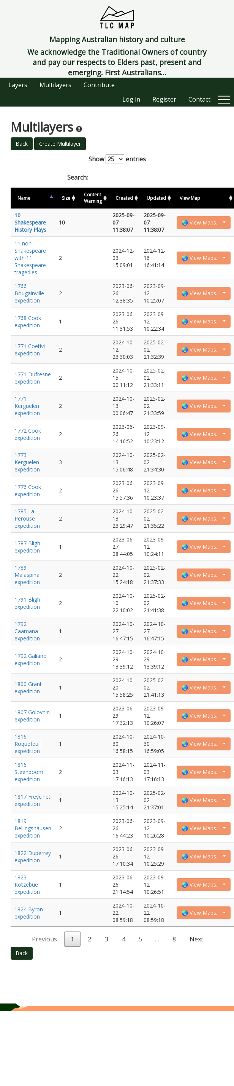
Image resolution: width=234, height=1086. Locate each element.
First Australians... (135, 72)
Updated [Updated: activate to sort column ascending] (156, 198)
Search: (117, 177)
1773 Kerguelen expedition (27, 462)
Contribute (99, 85)
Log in (131, 99)
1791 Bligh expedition (27, 603)
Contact (199, 99)
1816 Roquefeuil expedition (27, 744)
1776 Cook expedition (27, 490)
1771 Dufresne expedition (32, 378)
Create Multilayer (60, 143)
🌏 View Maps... (201, 222)
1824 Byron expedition (28, 913)
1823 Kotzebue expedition (27, 884)
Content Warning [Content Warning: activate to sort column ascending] (93, 197)
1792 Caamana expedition (27, 631)
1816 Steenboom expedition (28, 772)
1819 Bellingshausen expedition (32, 828)
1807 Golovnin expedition (32, 716)
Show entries (117, 159)
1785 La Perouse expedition (27, 518)
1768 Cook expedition (27, 321)
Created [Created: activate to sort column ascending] (124, 198)
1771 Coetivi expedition (29, 349)
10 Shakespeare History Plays (30, 222)
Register (164, 99)
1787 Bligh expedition (27, 547)
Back (22, 143)
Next (196, 939)
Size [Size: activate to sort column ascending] (66, 198)
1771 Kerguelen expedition (27, 406)
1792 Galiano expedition (30, 659)
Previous (44, 939)
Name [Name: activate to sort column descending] (23, 198)
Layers (17, 85)
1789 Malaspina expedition (27, 575)
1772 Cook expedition (27, 434)
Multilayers (55, 85)
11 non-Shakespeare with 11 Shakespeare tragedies (30, 258)
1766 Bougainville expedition (29, 293)
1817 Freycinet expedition (32, 800)
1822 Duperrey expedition (32, 856)
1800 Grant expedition (28, 687)
